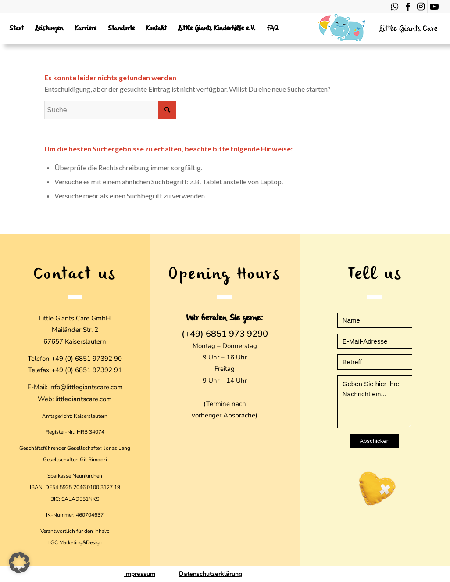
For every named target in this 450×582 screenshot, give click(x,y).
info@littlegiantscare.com (86, 387)
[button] (19, 562)
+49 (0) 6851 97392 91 (86, 370)
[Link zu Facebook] (407, 6)
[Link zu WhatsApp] (394, 6)
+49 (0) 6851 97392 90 (86, 358)
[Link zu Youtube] (434, 6)
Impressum (139, 574)
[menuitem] (16, 28)
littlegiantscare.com (83, 399)
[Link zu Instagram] (420, 6)
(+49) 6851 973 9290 (225, 334)
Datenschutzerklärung (210, 574)
